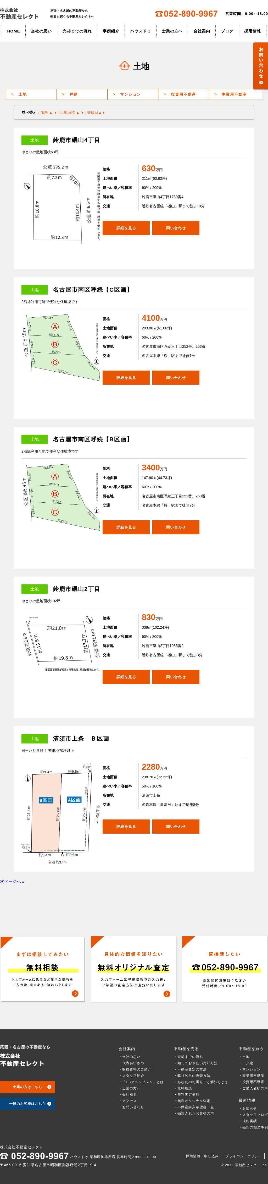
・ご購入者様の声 (253, 1088)
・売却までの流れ (188, 1057)
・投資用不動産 (251, 1082)
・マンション (250, 1069)
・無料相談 (183, 1088)
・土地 (246, 1057)
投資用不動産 (180, 94)
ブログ (227, 31)
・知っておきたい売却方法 (196, 1063)
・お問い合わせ (131, 1107)
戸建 (70, 94)
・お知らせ (248, 1108)
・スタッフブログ (253, 1115)
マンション (127, 94)
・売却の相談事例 (253, 1127)
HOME (13, 31)
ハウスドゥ (140, 31)
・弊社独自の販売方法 (192, 1076)
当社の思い (41, 31)
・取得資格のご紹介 (135, 1069)
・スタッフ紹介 (131, 1076)
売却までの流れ (77, 31)
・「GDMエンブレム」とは (141, 1082)
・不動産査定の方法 (190, 1069)
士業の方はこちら (27, 1087)
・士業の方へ (130, 1088)
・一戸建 (246, 1063)
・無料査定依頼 (186, 1094)
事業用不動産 (230, 94)
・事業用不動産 (251, 1076)
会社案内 (201, 31)
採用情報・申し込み (202, 1156)
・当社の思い (130, 1057)
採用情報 (252, 31)
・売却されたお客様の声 (194, 1113)
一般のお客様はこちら (27, 1104)
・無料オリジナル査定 (192, 1101)
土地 (19, 94)
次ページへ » (12, 881)
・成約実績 (248, 1121)
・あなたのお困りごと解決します (201, 1082)
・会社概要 (128, 1094)
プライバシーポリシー (243, 1156)
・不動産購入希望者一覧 (194, 1107)
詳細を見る (126, 228)
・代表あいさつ (131, 1063)
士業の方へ (172, 31)
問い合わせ (176, 228)
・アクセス (128, 1101)
